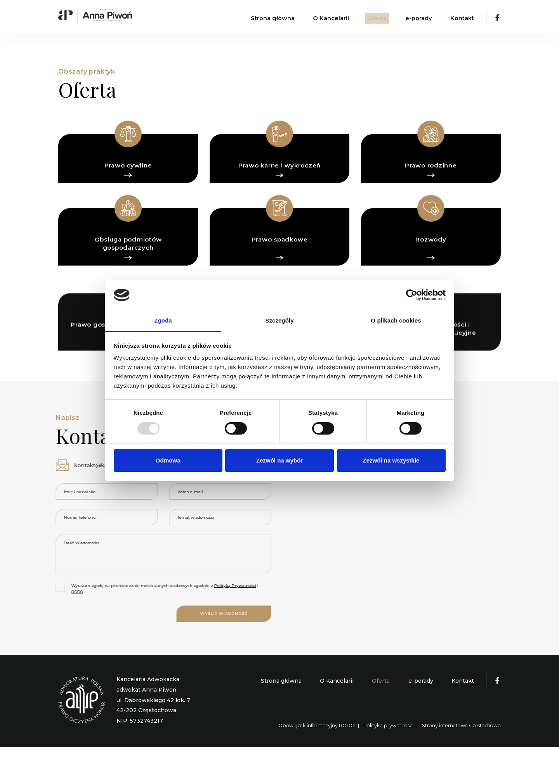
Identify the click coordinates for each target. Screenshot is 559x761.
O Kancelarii (350, 17)
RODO (63, 605)
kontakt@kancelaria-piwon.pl (81, 474)
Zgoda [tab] (163, 320)
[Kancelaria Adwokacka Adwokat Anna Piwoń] (497, 17)
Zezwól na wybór (279, 460)
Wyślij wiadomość (203, 627)
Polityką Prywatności (221, 598)
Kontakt (464, 17)
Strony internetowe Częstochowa (463, 739)
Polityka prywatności (393, 739)
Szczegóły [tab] (279, 320)
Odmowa (168, 460)
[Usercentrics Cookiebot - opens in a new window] (412, 294)
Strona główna (297, 17)
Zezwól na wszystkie (391, 460)
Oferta (390, 17)
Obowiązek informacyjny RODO (323, 739)
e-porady (426, 17)
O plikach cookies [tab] (396, 320)
